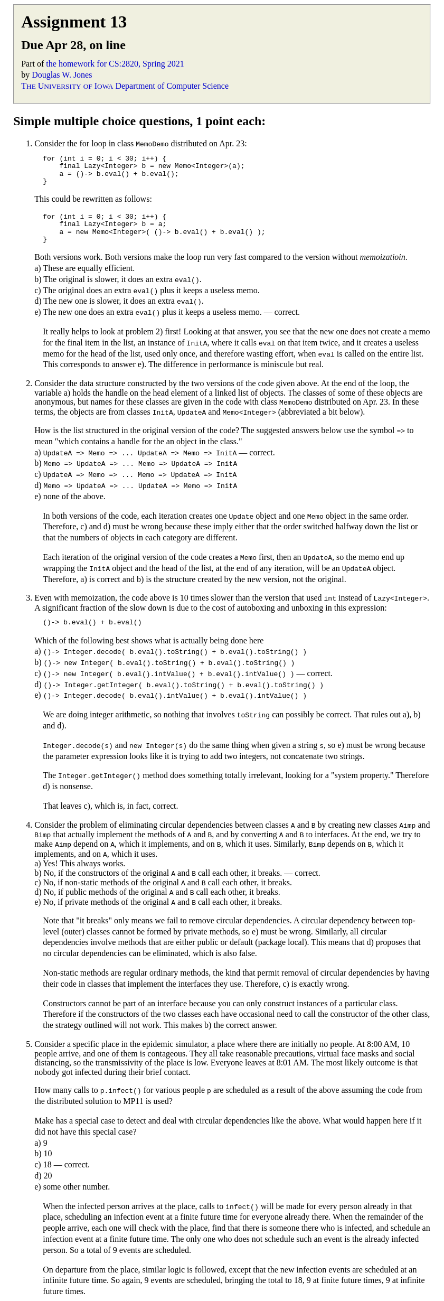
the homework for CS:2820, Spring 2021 (115, 63)
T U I (67, 85)
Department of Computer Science (172, 85)
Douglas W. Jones (62, 74)
